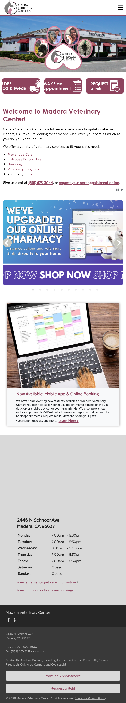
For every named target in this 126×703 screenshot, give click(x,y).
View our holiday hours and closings (45, 590)
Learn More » (69, 420)
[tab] (33, 289)
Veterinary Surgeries (23, 169)
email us (38, 651)
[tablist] (63, 289)
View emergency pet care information (46, 582)
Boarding (15, 164)
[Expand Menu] (120, 7)
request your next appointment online (89, 182)
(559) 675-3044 (40, 182)
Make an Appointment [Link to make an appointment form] (63, 675)
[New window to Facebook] (8, 620)
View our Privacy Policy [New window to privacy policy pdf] (90, 698)
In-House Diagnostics (24, 159)
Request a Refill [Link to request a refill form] (63, 688)
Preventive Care (20, 154)
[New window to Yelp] (15, 620)
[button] (21, 86)
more (28, 174)
